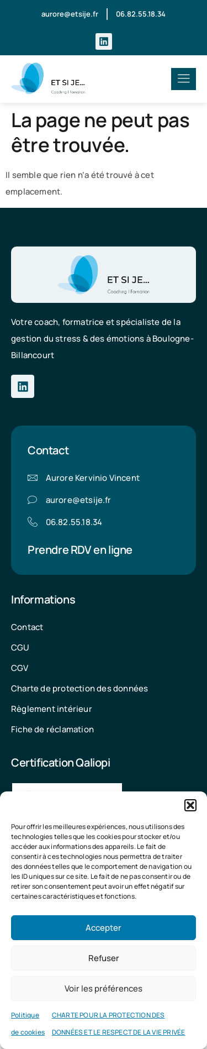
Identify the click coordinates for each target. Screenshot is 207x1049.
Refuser (103, 958)
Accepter (103, 927)
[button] (190, 805)
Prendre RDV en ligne (80, 549)
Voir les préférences (103, 988)
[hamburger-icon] (183, 79)
